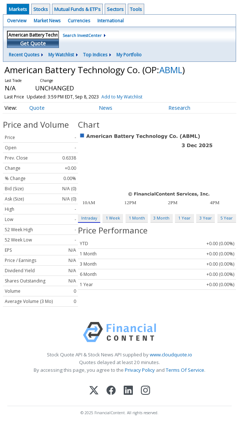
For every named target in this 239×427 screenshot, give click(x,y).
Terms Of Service (185, 370)
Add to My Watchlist (121, 97)
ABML (170, 70)
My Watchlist (61, 55)
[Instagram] (145, 391)
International (110, 21)
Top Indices (95, 55)
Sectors (115, 9)
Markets (18, 9)
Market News (47, 21)
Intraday (89, 218)
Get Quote (33, 43)
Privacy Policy (140, 370)
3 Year (205, 218)
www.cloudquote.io (171, 354)
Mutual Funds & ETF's (77, 9)
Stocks (40, 9)
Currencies (79, 21)
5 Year (226, 218)
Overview (16, 21)
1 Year (184, 218)
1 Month (137, 218)
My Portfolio (129, 55)
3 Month (161, 218)
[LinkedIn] (128, 391)
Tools (136, 9)
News (105, 107)
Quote (37, 107)
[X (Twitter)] (93, 391)
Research (179, 107)
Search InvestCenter (82, 35)
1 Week (113, 218)
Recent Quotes (24, 55)
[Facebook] (111, 391)
